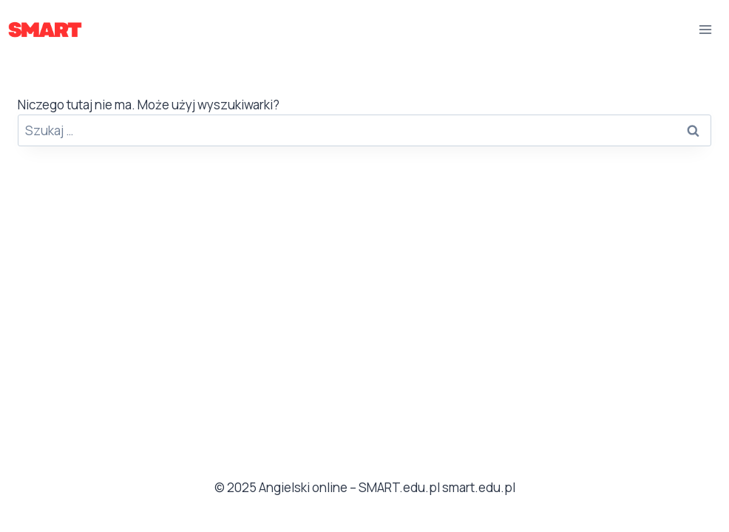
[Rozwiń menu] (705, 29)
